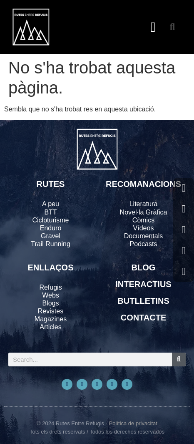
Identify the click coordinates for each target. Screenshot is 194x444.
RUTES (51, 184)
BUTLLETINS (143, 300)
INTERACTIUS (143, 284)
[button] (153, 27)
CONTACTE (144, 317)
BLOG (144, 267)
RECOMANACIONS (143, 184)
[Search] (179, 359)
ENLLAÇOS (51, 267)
